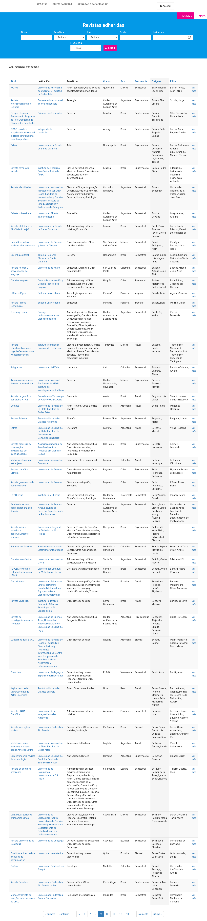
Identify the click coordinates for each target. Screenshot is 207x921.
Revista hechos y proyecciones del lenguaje (19, 271)
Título (24, 32)
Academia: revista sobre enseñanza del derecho (21, 507)
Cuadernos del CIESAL (22, 639)
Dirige (157, 81)
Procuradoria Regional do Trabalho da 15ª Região (49, 530)
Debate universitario (21, 213)
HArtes (14, 87)
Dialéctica (16, 672)
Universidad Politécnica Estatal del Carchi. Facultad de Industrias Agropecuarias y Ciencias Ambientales (50, 588)
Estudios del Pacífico (21, 546)
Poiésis (14, 866)
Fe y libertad (17, 495)
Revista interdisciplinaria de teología (21, 103)
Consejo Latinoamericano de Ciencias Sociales (48, 315)
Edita (173, 81)
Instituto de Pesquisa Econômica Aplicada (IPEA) (49, 171)
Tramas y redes (19, 312)
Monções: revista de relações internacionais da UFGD (23, 898)
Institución (158, 32)
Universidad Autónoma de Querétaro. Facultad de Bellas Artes (50, 91)
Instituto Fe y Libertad (49, 495)
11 (114, 914)
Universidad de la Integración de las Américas (47, 714)
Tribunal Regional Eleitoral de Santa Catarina (47, 258)
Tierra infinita (17, 581)
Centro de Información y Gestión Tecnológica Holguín (50, 283)
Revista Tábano (19, 418)
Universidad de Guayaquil (51, 840)
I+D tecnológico (18, 293)
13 (127, 914)
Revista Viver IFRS (20, 601)
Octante (15, 405)
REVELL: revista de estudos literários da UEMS (21, 572)
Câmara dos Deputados (50, 113)
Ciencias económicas (22, 559)
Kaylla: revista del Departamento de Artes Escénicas (20, 691)
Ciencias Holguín (19, 280)
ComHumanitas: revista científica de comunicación (23, 856)
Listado (187, 15)
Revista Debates (19, 882)
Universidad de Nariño (49, 267)
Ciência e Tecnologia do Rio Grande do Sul (48, 607)
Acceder (165, 6)
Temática (59, 32)
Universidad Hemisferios (50, 853)
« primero (50, 914)
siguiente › (144, 914)
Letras (14, 428)
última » (157, 914)
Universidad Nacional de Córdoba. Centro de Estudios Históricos (50, 759)
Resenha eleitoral (20, 255)
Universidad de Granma (50, 469)
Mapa (202, 15)
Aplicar (110, 48)
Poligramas (16, 367)
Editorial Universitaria (49, 293)
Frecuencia (76, 43)
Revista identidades (21, 187)
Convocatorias (62, 4)
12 (120, 914)
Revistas (42, 4)
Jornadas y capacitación (92, 4)
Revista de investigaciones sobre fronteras (22, 620)
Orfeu (14, 145)
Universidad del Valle (48, 367)
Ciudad (123, 32)
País (89, 32)
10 (107, 914)
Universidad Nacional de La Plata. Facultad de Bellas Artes (50, 409)
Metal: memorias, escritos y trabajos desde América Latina (22, 746)
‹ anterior (64, 914)
